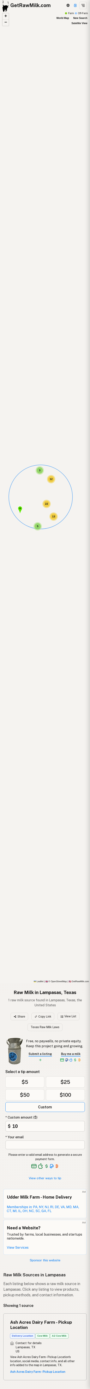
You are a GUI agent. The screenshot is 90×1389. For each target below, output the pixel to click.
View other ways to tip (45, 1178)
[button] (20, 510)
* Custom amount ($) (21, 1117)
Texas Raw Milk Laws (45, 1027)
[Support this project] (75, 5)
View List (69, 1016)
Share (19, 1016)
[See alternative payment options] (51, 1166)
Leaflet (38, 981)
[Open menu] (83, 5)
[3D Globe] (68, 5)
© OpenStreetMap (56, 981)
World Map (62, 18)
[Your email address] (45, 1144)
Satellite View (79, 23)
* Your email (14, 1137)
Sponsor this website (45, 1260)
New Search (80, 18)
